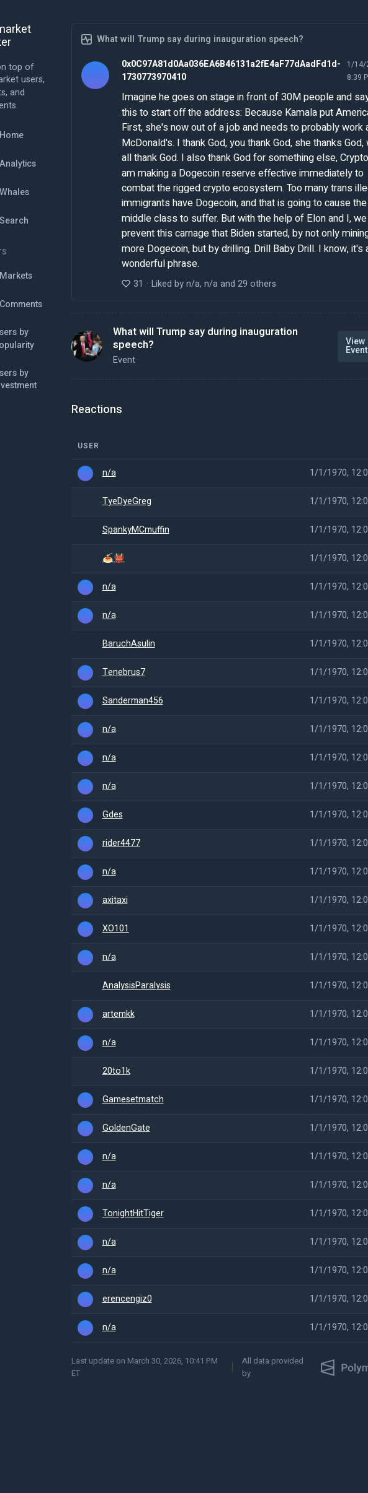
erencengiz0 (127, 1299)
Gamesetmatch (133, 1100)
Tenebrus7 (123, 672)
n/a (109, 473)
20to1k (116, 1071)
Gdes (112, 815)
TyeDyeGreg (126, 501)
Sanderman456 (132, 701)
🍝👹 (113, 558)
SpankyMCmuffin (135, 530)
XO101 (115, 929)
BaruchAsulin (128, 644)
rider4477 (121, 843)
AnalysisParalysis (136, 986)
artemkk (118, 1014)
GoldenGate (126, 1128)
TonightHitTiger (133, 1214)
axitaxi (115, 900)
